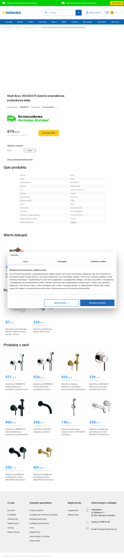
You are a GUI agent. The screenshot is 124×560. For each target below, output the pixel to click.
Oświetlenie (101, 22)
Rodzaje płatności (38, 519)
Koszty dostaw (36, 510)
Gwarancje (12, 519)
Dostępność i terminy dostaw (44, 514)
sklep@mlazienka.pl (106, 529)
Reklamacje (13, 523)
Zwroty (10, 527)
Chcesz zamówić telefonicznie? (20, 160)
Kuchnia (74, 22)
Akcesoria (115, 22)
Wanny (54, 22)
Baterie (20, 22)
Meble (64, 22)
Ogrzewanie (87, 22)
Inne (32, 527)
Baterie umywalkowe (31, 27)
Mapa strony (13, 532)
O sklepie (11, 514)
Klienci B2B (35, 540)
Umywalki (8, 22)
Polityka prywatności (40, 523)
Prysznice (42, 22)
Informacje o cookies (40, 536)
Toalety (31, 22)
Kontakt (11, 510)
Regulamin (35, 532)
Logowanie (73, 510)
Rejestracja (73, 514)
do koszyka (48, 133)
